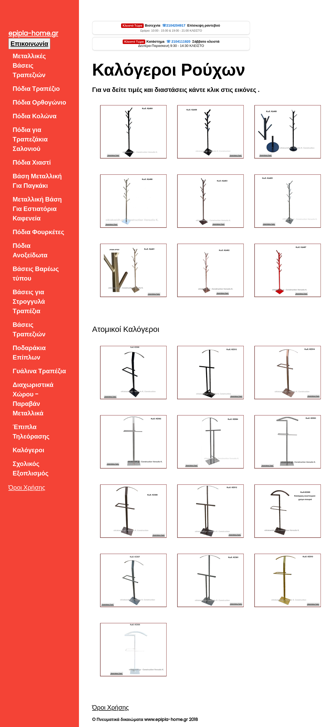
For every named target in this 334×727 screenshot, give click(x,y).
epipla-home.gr (33, 33)
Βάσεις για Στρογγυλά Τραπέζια (29, 301)
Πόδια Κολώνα (35, 116)
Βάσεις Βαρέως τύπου (36, 273)
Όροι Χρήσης (26, 487)
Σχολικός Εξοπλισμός (30, 468)
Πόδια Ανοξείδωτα (30, 250)
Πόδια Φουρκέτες (38, 232)
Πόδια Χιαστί (32, 162)
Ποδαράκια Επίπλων (29, 352)
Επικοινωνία (29, 43)
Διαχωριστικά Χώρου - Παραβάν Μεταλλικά (33, 398)
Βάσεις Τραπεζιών (29, 329)
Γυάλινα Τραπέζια (39, 371)
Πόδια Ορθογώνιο (39, 102)
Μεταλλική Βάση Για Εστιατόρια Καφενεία (37, 209)
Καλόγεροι (28, 450)
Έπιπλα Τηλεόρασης (31, 432)
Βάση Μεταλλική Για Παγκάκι (37, 181)
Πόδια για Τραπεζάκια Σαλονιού (30, 139)
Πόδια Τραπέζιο (36, 88)
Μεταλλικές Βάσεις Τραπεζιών (29, 65)
